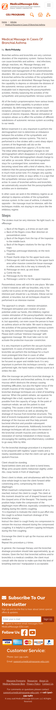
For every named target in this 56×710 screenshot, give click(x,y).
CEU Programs (15, 14)
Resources (32, 681)
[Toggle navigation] (49, 5)
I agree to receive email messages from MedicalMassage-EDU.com (22, 625)
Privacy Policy (33, 684)
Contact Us (47, 684)
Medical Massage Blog (14, 684)
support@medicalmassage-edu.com (31, 661)
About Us (43, 681)
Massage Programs (16, 681)
